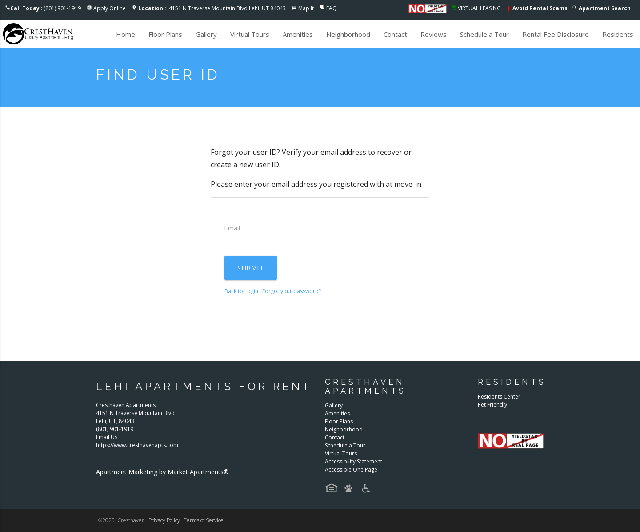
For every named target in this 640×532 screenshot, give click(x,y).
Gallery (206, 34)
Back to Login (241, 291)
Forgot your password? (291, 291)
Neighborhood (348, 34)
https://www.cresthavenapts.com (137, 445)
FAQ (331, 8)
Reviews (433, 34)
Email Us (106, 437)
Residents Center (499, 397)
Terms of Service (204, 520)
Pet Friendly (492, 405)
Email (232, 228)
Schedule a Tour (484, 34)
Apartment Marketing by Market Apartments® (162, 472)
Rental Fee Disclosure (555, 34)
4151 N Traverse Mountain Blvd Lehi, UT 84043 (212, 8)
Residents (617, 34)
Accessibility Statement (353, 462)
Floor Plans (165, 34)
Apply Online (109, 8)
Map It (306, 8)
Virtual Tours (249, 34)
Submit (251, 268)
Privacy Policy (164, 520)
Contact (395, 34)
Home (125, 34)
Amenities (298, 34)
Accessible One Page (351, 470)
